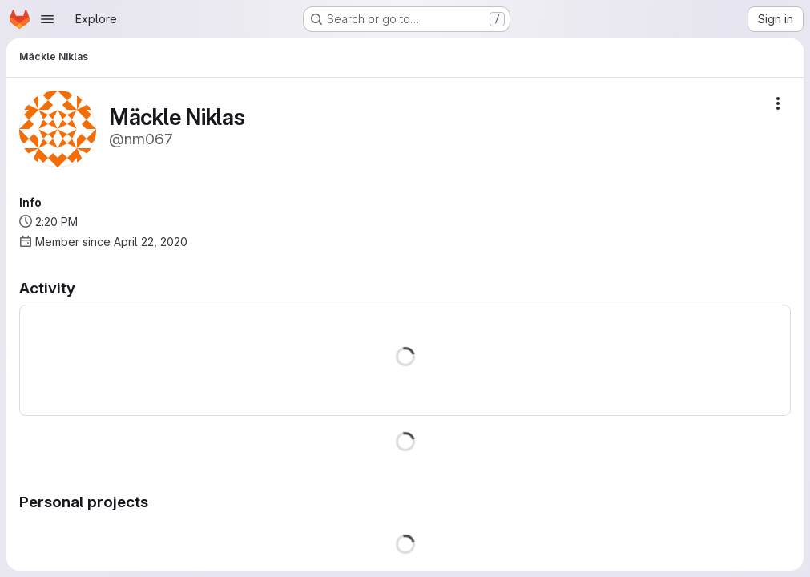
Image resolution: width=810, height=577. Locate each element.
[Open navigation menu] (47, 19)
